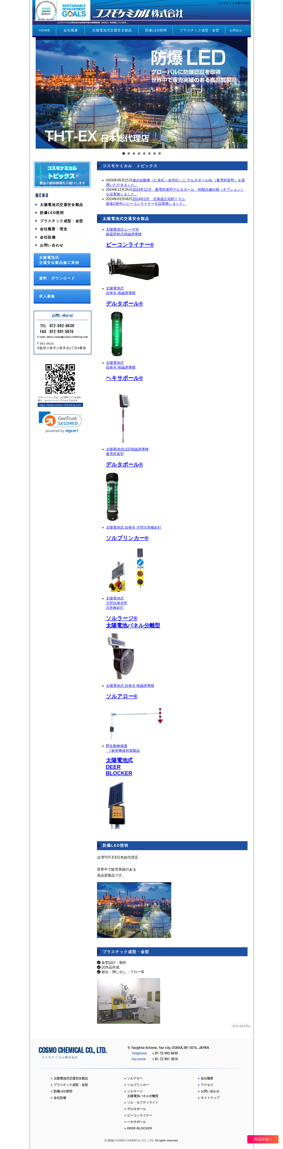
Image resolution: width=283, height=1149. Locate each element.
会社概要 (71, 30)
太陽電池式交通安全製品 (112, 30)
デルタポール (136, 1109)
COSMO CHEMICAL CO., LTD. (134, 1140)
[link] (60, 422)
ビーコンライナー (139, 1115)
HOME (44, 30)
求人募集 (47, 296)
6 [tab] (149, 153)
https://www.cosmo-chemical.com (60, 405)
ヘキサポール (136, 1122)
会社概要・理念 (53, 229)
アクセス (207, 1085)
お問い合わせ (52, 245)
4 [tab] (139, 153)
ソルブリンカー (138, 1085)
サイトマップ (210, 1098)
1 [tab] (123, 153)
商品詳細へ (263, 1139)
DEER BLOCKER (139, 1128)
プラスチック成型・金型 (199, 30)
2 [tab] (129, 153)
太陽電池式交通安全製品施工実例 (59, 260)
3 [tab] (134, 153)
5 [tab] (144, 153)
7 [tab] (154, 153)
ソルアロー (135, 1078)
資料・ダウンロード (57, 278)
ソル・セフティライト (142, 1102)
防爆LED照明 (156, 30)
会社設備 (48, 237)
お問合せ (236, 30)
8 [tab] (159, 153)
